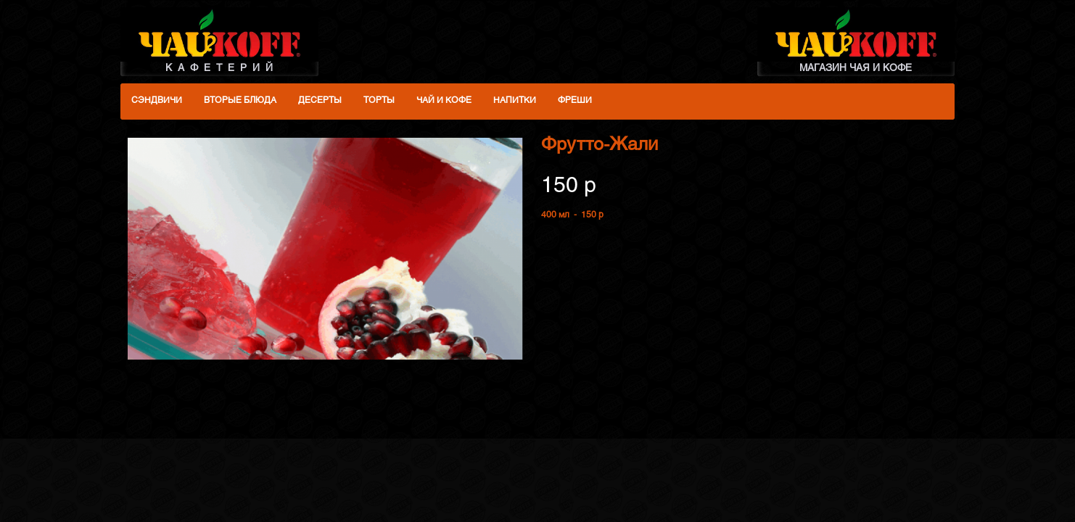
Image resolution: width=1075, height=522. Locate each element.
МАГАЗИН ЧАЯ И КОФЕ (856, 40)
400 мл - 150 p (572, 215)
